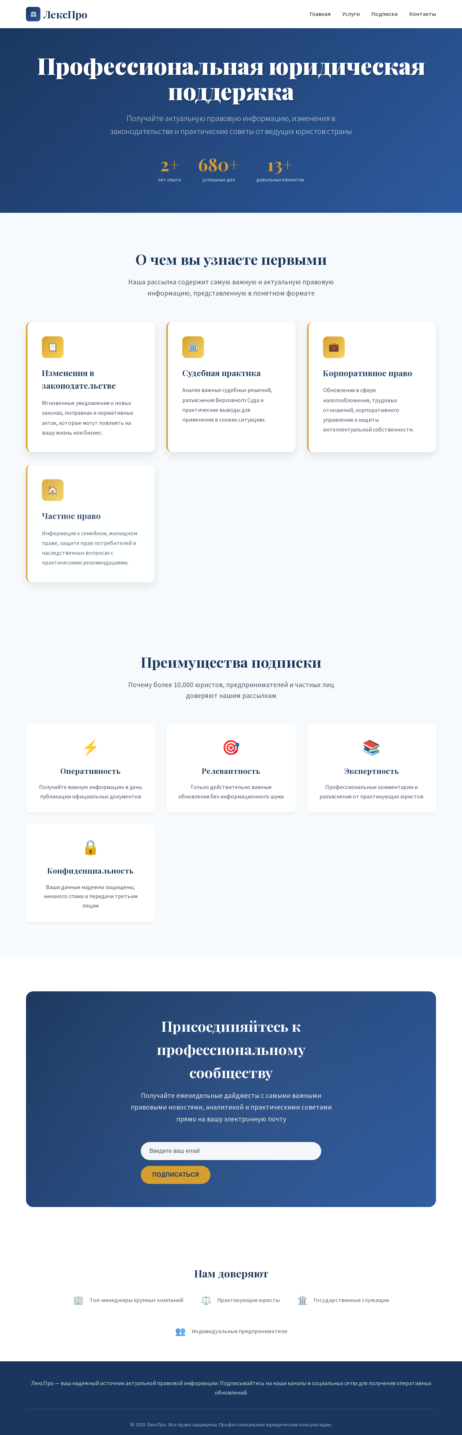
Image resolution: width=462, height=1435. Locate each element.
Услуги (351, 13)
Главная (320, 13)
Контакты (422, 13)
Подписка (384, 13)
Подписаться (175, 1175)
